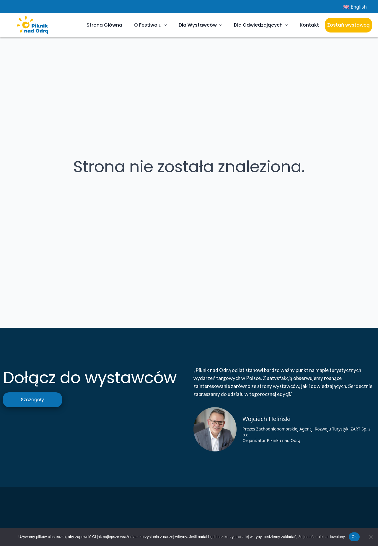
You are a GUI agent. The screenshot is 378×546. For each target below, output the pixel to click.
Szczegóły (32, 399)
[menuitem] (355, 6)
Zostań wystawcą (348, 25)
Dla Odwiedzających (258, 25)
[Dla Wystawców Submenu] (222, 25)
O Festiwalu (148, 25)
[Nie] (371, 537)
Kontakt (309, 25)
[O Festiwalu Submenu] (167, 25)
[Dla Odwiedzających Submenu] (288, 25)
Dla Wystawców (198, 25)
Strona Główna (104, 25)
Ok (354, 536)
